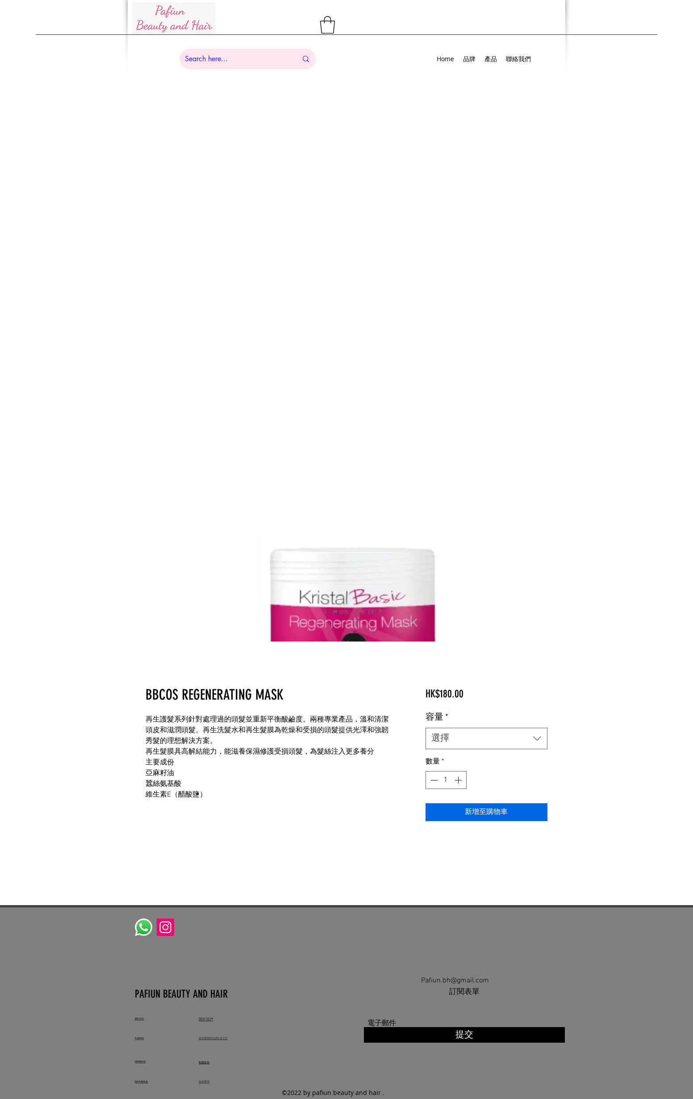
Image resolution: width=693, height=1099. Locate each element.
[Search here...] (234, 59)
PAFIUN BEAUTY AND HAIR (182, 994)
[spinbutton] (446, 780)
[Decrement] (433, 780)
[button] (327, 25)
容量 (437, 717)
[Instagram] (165, 927)
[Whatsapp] (143, 927)
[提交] (464, 1035)
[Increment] (459, 780)
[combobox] (486, 738)
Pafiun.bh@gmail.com (455, 980)
